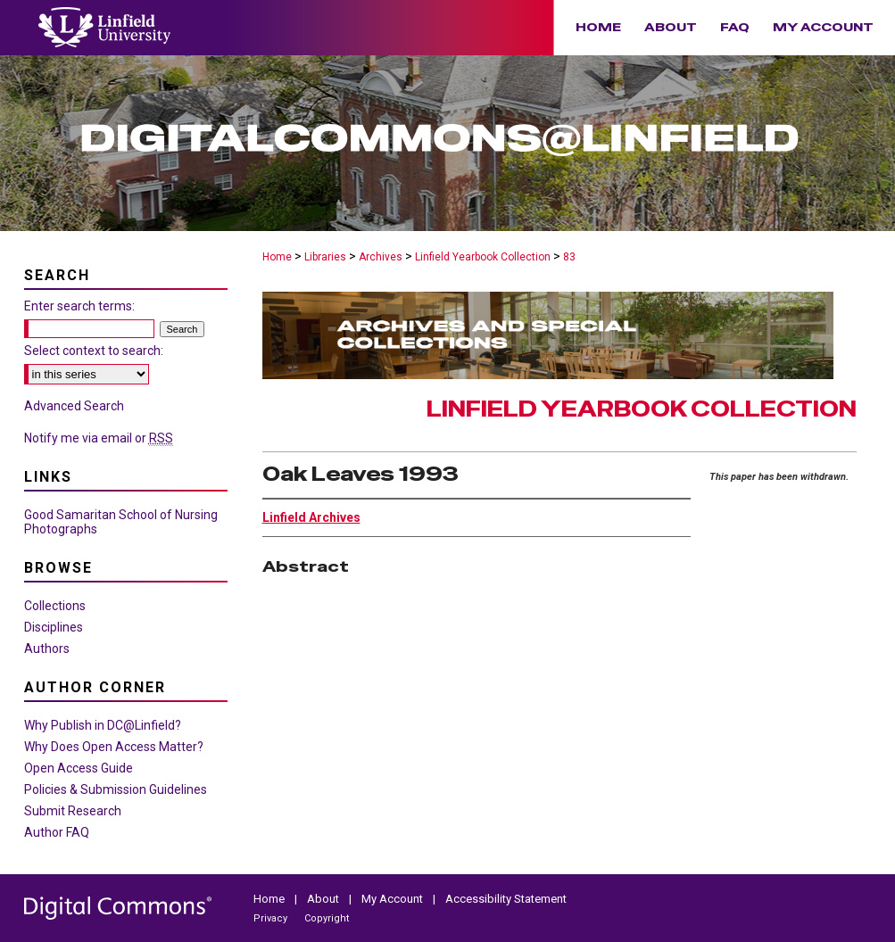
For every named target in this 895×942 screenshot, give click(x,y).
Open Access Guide (78, 768)
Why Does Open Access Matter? (113, 747)
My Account (393, 898)
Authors (47, 648)
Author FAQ (56, 832)
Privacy (271, 918)
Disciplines (53, 627)
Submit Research (72, 811)
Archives (380, 257)
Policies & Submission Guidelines (115, 789)
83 (569, 257)
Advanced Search (74, 406)
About (324, 898)
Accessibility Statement (506, 898)
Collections (55, 606)
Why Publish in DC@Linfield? (102, 725)
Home (277, 257)
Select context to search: (93, 350)
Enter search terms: (79, 306)
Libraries (325, 257)
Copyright (326, 918)
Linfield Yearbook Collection (483, 257)
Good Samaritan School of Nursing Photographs (121, 522)
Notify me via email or (98, 438)
